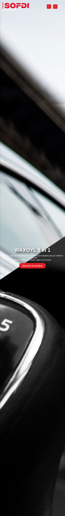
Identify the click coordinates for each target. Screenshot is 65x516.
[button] (60, 6)
